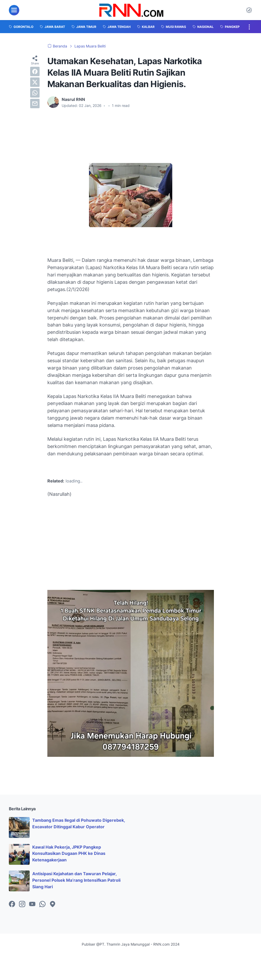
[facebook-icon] (12, 904)
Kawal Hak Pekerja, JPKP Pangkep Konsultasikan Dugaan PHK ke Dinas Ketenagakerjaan (68, 853)
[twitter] (35, 82)
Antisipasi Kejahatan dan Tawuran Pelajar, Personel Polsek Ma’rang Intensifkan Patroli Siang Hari (76, 880)
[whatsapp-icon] (42, 904)
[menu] (14, 10)
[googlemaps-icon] (52, 904)
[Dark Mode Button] (249, 10)
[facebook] (35, 71)
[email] (35, 103)
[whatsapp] (35, 93)
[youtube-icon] (32, 904)
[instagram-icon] (22, 904)
